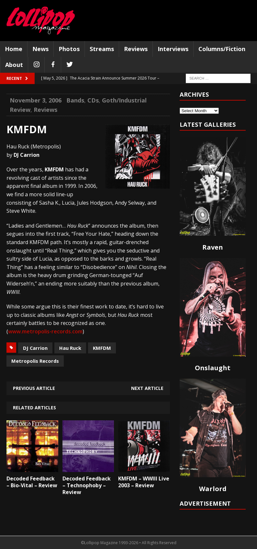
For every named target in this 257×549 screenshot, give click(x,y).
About (14, 65)
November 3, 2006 (35, 100)
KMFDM (102, 348)
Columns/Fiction (221, 49)
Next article (147, 388)
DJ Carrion (35, 348)
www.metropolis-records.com (45, 331)
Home (13, 49)
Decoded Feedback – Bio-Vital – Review (31, 482)
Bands (75, 100)
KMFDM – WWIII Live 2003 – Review (143, 482)
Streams (102, 49)
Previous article (34, 388)
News (40, 49)
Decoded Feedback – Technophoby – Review (86, 485)
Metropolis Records (35, 361)
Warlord (213, 488)
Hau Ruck (70, 348)
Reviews (136, 49)
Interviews (173, 49)
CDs (93, 100)
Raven (212, 247)
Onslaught (212, 367)
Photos (69, 49)
